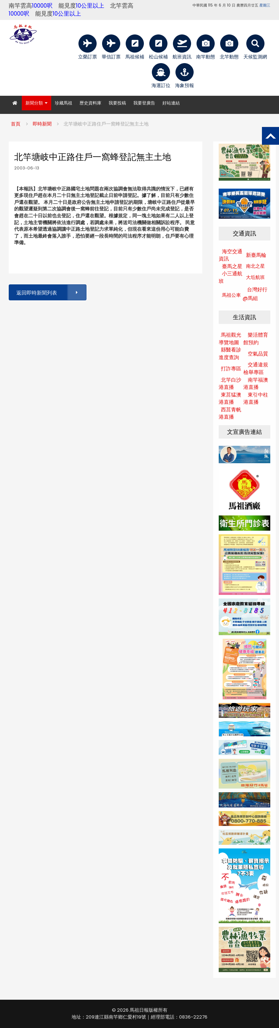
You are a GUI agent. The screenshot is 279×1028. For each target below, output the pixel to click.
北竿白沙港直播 (230, 383)
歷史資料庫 (90, 103)
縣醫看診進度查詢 (230, 353)
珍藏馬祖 (63, 103)
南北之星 (255, 266)
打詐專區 (231, 368)
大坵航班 (255, 277)
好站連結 (171, 103)
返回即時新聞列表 (50, 292)
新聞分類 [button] (36, 103)
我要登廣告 (144, 103)
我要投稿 (117, 103)
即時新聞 (42, 124)
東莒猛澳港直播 (230, 398)
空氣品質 (258, 353)
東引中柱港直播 (255, 398)
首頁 (15, 124)
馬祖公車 (231, 295)
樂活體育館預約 (255, 338)
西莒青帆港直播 (230, 413)
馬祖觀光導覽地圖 (230, 338)
